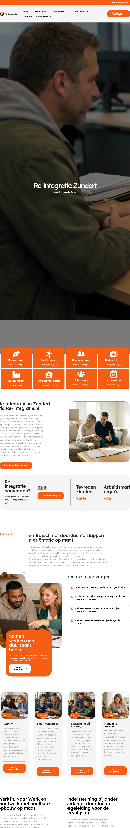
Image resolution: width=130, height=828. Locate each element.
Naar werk (42, 715)
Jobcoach (27, 16)
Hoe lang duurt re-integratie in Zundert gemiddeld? (100, 587)
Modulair (109, 715)
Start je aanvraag (16, 365)
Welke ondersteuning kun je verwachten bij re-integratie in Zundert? (97, 610)
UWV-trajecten (43, 16)
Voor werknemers (84, 11)
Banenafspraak (41, 11)
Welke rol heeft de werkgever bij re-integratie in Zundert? (98, 622)
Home (25, 11)
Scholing (75, 715)
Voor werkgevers (62, 11)
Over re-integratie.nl (119, 2)
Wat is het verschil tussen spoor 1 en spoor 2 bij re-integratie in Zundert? (100, 598)
